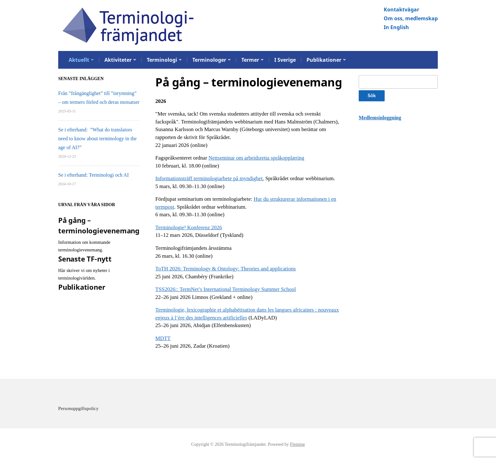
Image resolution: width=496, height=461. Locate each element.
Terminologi (162, 59)
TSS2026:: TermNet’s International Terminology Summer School (225, 289)
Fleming (297, 444)
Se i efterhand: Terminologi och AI (93, 175)
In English (396, 27)
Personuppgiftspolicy (78, 408)
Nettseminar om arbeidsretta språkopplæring (256, 158)
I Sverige (285, 59)
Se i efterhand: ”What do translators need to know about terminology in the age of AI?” (97, 138)
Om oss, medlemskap (411, 18)
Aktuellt (79, 59)
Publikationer (324, 59)
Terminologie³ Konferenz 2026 (188, 227)
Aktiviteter (118, 59)
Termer (250, 59)
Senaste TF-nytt (85, 258)
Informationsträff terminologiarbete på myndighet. (209, 178)
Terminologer (209, 59)
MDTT (162, 338)
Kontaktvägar (401, 9)
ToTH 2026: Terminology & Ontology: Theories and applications (225, 269)
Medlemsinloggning (380, 117)
